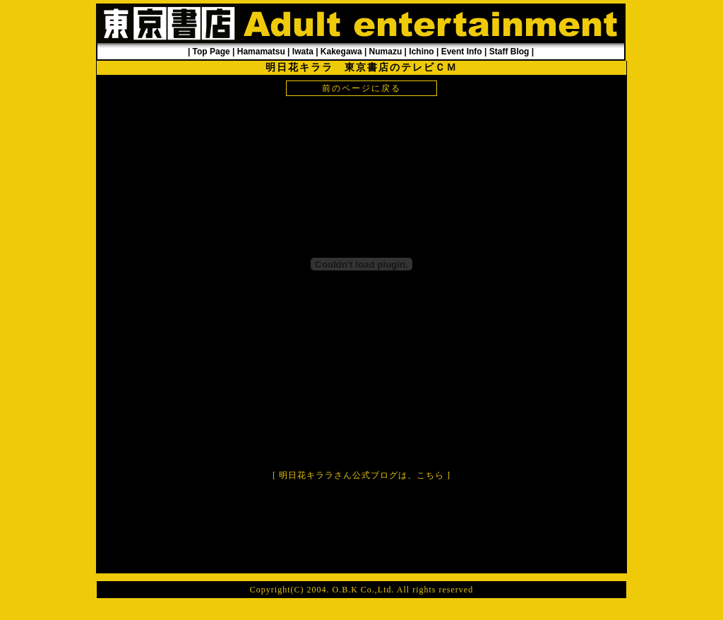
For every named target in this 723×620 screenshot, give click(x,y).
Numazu (385, 51)
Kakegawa (341, 51)
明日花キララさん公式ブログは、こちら (361, 475)
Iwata (302, 51)
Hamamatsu (261, 51)
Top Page (211, 51)
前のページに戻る (361, 88)
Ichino (421, 51)
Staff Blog (509, 51)
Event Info (461, 51)
